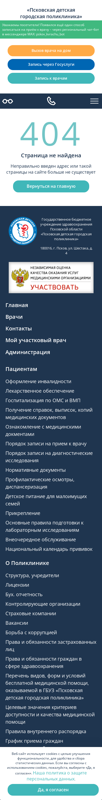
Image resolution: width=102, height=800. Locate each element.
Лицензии (17, 585)
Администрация (27, 352)
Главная (16, 305)
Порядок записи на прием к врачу (45, 443)
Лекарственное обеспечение (39, 391)
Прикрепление (22, 513)
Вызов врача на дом (51, 50)
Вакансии (16, 623)
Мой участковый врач (35, 340)
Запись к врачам (51, 78)
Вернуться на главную (51, 186)
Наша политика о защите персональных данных (57, 776)
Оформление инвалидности (38, 381)
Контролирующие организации (42, 604)
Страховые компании (30, 613)
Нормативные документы (35, 470)
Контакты (18, 328)
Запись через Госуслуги (51, 64)
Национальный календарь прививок (48, 549)
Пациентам (21, 369)
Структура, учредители (32, 575)
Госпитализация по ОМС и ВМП (43, 400)
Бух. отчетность (24, 594)
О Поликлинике (27, 563)
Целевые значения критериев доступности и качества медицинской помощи (50, 714)
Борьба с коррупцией (31, 632)
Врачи (14, 316)
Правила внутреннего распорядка (45, 731)
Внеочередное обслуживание (40, 539)
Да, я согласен (53, 790)
